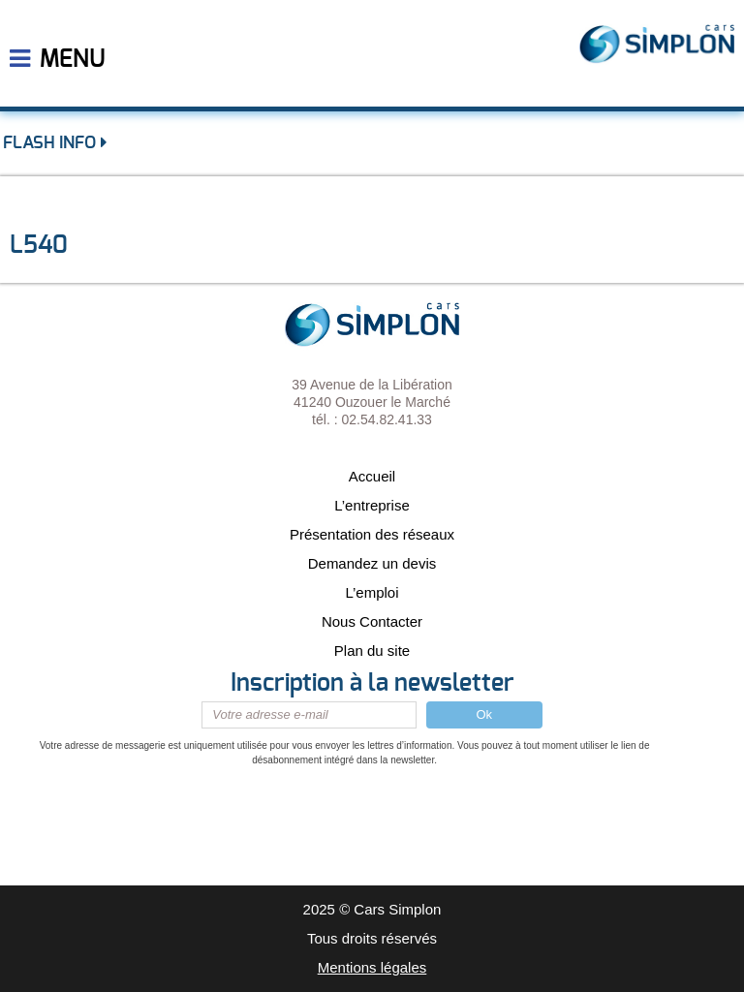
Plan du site (372, 650)
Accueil (372, 476)
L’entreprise (372, 505)
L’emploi (371, 592)
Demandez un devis (372, 563)
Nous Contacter (372, 621)
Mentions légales (372, 967)
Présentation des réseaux (372, 534)
